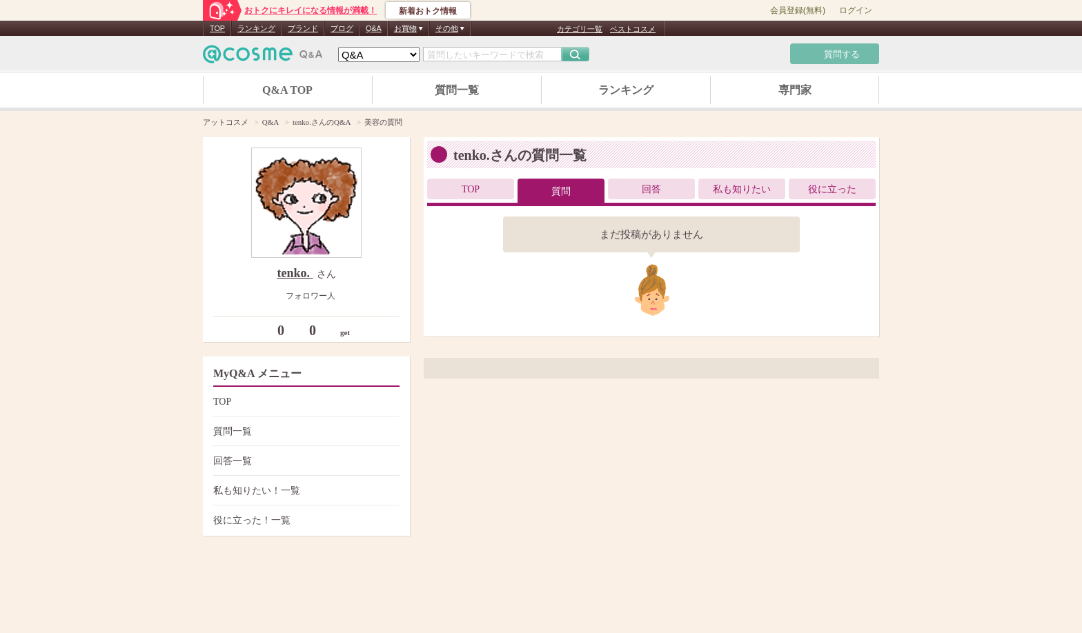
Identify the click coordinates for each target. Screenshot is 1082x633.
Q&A (374, 28)
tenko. (295, 273)
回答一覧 (304, 461)
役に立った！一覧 (304, 520)
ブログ (342, 28)
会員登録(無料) (797, 10)
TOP (217, 28)
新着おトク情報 (428, 11)
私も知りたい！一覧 (304, 490)
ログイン (855, 10)
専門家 (795, 90)
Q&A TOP (287, 90)
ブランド (303, 28)
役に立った (832, 189)
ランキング (256, 28)
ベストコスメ (633, 29)
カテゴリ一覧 (579, 29)
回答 (651, 189)
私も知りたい (742, 189)
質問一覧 (457, 90)
